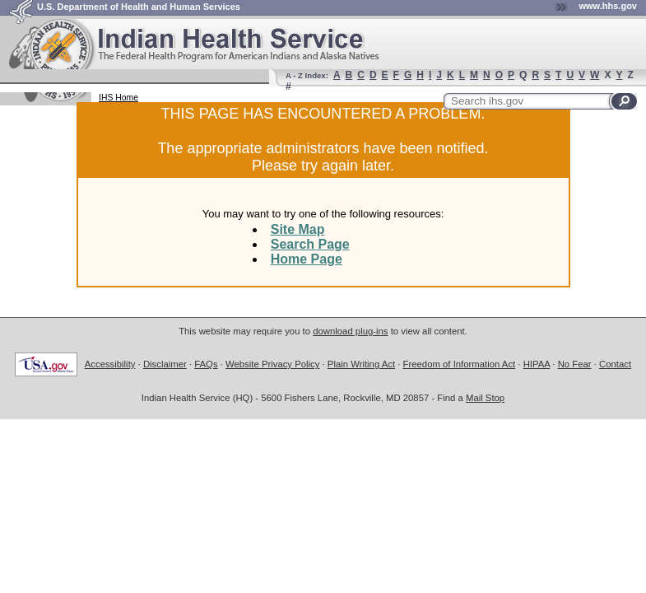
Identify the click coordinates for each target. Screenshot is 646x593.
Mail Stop (485, 398)
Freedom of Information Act (459, 364)
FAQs (205, 364)
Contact (615, 364)
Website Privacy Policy (272, 364)
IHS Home (118, 97)
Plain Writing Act (361, 364)
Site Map (298, 229)
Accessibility (110, 364)
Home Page (306, 259)
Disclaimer (165, 364)
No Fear (575, 364)
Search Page (310, 244)
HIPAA (537, 364)
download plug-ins (350, 331)
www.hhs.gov (608, 6)
